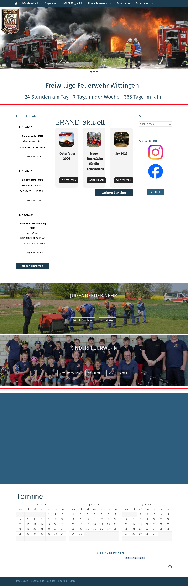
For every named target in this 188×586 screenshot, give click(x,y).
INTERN (155, 192)
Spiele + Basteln (115, 373)
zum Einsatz (35, 156)
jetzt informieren (80, 320)
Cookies (51, 581)
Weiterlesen (69, 180)
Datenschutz (37, 581)
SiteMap (62, 581)
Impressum (22, 581)
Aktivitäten (105, 320)
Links (72, 581)
